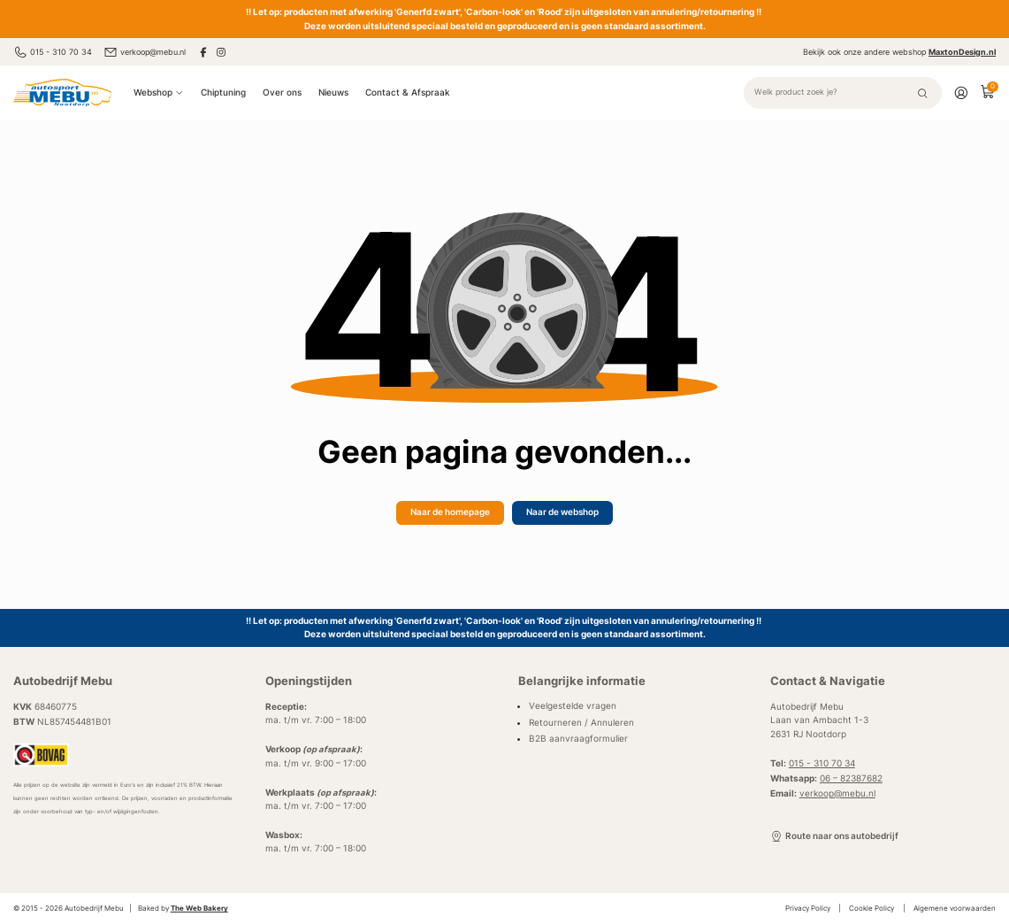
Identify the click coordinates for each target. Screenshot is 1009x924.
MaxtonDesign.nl (962, 52)
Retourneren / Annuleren (581, 723)
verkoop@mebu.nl (144, 52)
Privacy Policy (807, 908)
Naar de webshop (562, 511)
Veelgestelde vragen (572, 706)
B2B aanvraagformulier (578, 738)
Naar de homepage (450, 511)
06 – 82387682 (851, 778)
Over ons (282, 92)
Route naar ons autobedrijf (834, 836)
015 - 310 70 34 (52, 52)
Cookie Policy (871, 908)
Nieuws (333, 92)
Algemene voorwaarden (954, 908)
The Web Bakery (199, 908)
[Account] (961, 92)
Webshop (159, 92)
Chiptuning (223, 92)
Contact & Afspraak (407, 92)
